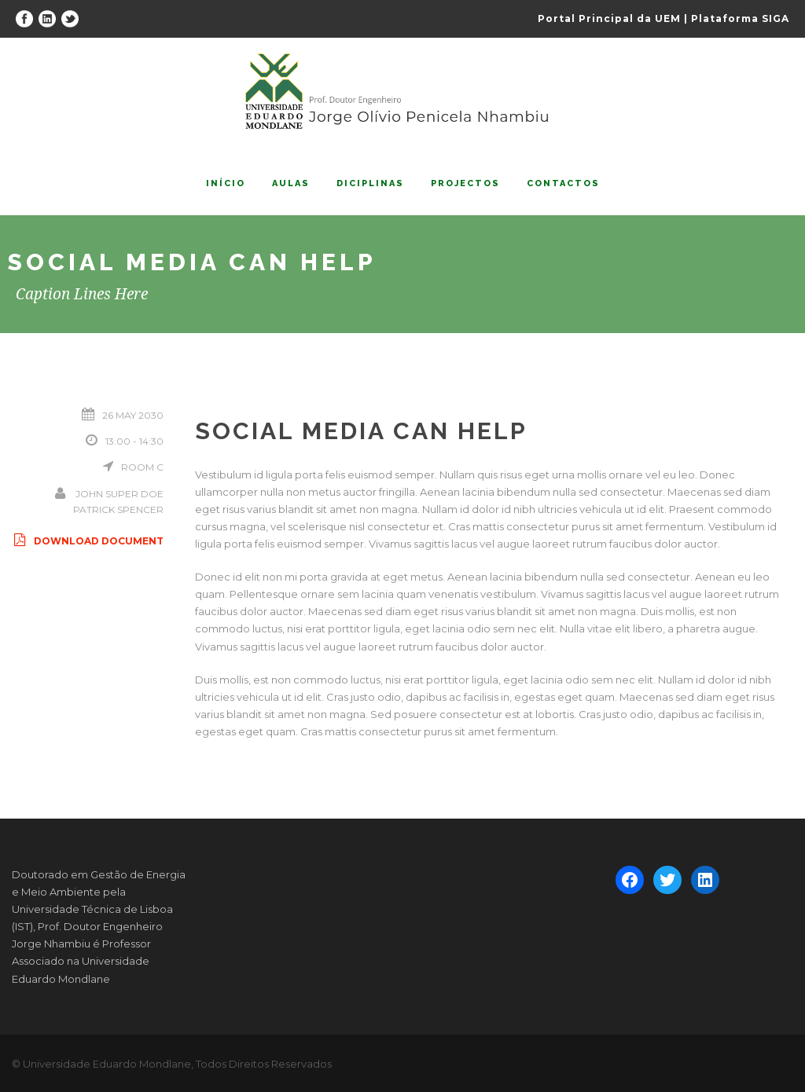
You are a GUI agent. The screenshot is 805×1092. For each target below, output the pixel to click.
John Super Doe (119, 494)
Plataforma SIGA (740, 18)
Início (225, 183)
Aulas (291, 183)
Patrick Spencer (118, 509)
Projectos (465, 183)
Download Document (88, 541)
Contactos (563, 183)
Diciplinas (370, 183)
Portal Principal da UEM (609, 18)
